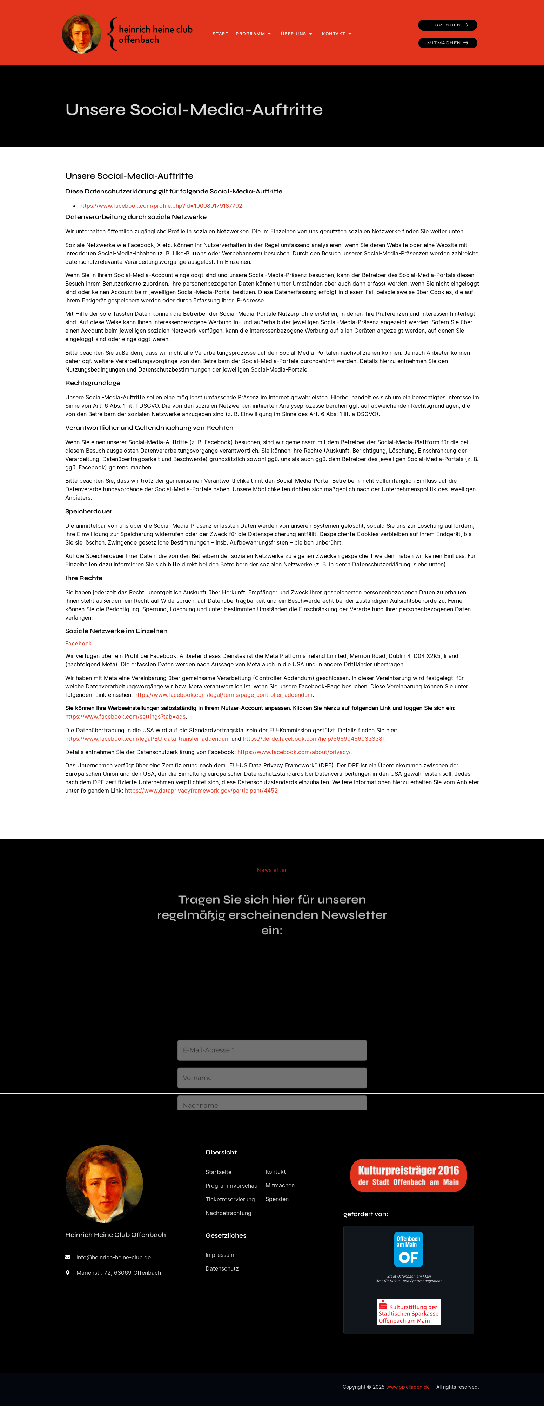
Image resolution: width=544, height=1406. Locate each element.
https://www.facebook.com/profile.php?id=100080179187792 (160, 205)
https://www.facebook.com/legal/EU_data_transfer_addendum (147, 738)
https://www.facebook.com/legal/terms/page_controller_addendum (223, 694)
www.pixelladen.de (408, 1387)
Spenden (452, 25)
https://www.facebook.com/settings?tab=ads (125, 716)
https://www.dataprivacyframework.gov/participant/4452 (201, 790)
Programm (254, 33)
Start (221, 33)
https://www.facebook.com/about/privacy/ (293, 751)
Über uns (297, 33)
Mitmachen (448, 43)
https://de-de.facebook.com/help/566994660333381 (313, 738)
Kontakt (337, 33)
